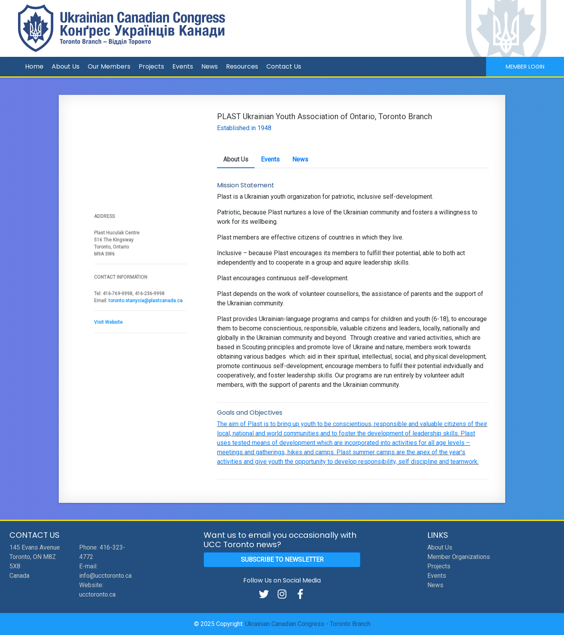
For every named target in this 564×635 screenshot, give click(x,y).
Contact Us (283, 66)
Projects (151, 66)
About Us (66, 66)
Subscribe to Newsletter (282, 559)
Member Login (525, 67)
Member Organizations (458, 557)
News (209, 66)
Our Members (109, 66)
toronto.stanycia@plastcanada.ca (145, 300)
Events (182, 66)
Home (34, 66)
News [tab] (300, 159)
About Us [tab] (235, 159)
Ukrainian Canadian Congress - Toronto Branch (308, 624)
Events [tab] (270, 159)
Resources (242, 66)
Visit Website (108, 322)
